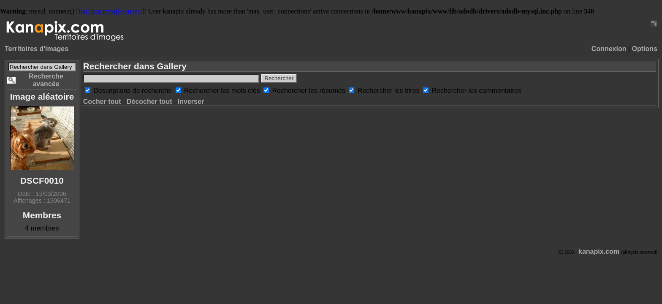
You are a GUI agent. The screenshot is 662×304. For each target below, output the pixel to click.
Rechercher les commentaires (476, 90)
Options (644, 48)
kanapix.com (598, 251)
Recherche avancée (46, 80)
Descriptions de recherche (133, 90)
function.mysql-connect (111, 11)
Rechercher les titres (389, 90)
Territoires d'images (36, 48)
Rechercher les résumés (309, 90)
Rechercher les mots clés (223, 90)
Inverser (191, 101)
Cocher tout (102, 101)
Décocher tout (149, 101)
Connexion (609, 48)
